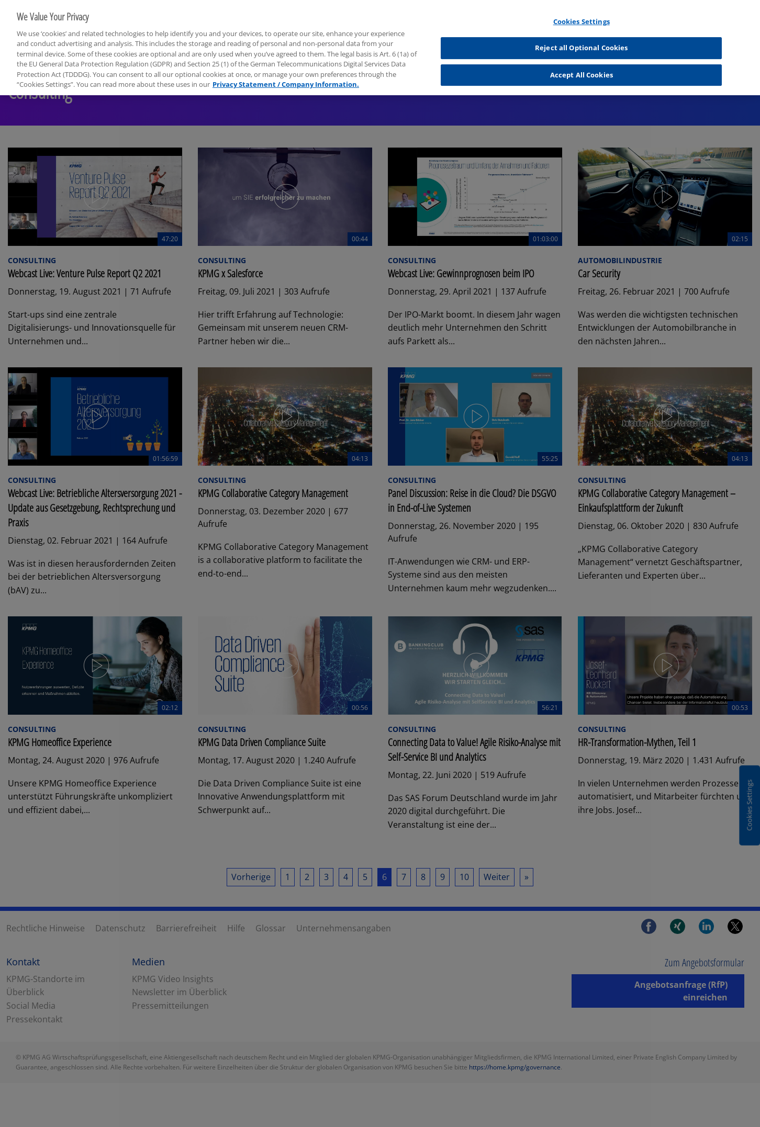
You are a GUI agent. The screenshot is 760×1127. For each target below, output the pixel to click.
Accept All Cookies (581, 67)
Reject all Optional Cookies (581, 41)
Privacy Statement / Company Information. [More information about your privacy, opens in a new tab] (286, 77)
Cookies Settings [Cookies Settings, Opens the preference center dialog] (581, 14)
